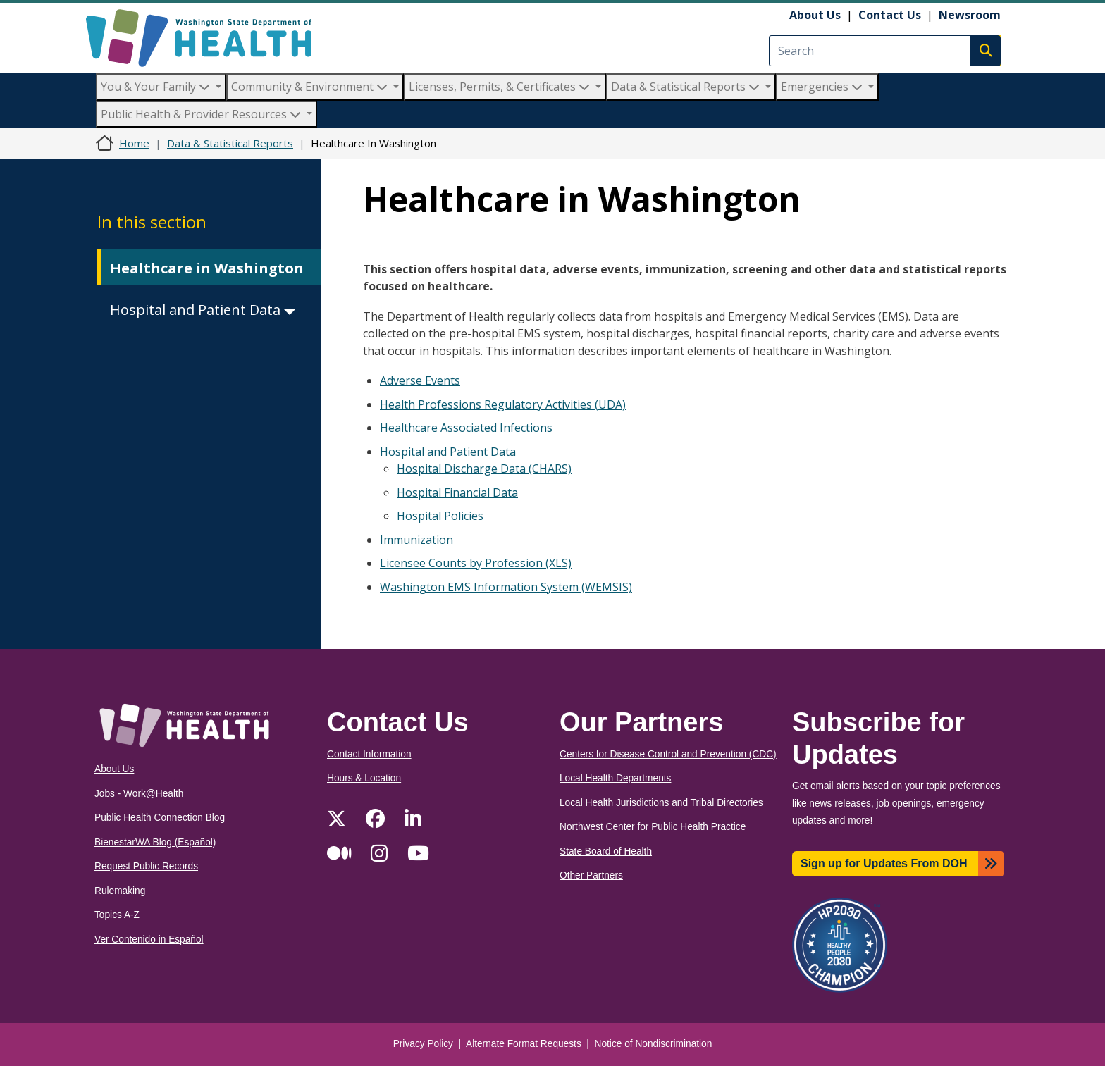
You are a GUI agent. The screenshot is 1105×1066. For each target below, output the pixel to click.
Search (985, 50)
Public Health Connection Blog (159, 817)
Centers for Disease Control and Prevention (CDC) (668, 754)
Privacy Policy (423, 1044)
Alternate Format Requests (523, 1044)
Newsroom (970, 15)
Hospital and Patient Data (202, 309)
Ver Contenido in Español (149, 939)
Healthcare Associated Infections (466, 427)
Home (134, 143)
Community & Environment (310, 86)
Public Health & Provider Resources (202, 114)
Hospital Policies (440, 515)
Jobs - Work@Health (138, 793)
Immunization (416, 539)
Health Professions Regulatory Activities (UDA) (503, 404)
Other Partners (591, 875)
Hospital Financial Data (457, 492)
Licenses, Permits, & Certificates (501, 86)
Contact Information (369, 754)
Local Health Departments (615, 778)
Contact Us (889, 15)
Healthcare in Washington (207, 268)
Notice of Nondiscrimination (653, 1044)
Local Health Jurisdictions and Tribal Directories (661, 803)
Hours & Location (364, 778)
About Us (815, 15)
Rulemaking (119, 891)
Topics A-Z (117, 915)
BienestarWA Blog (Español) (155, 842)
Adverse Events (420, 380)
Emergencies (823, 86)
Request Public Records (146, 866)
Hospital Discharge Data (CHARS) (484, 468)
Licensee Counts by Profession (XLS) (476, 563)
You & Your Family (157, 86)
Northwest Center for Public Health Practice (653, 827)
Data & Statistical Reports (687, 86)
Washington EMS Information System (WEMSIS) (506, 587)
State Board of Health (606, 851)
